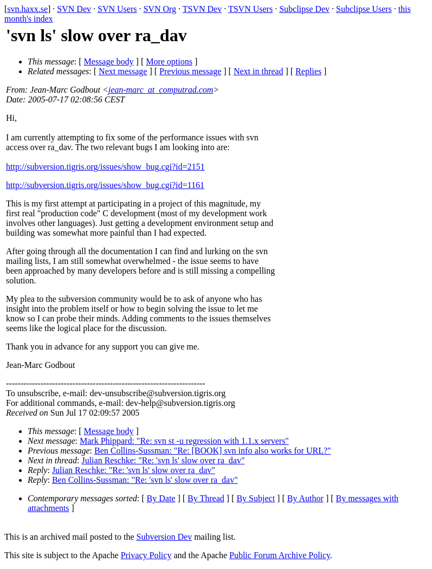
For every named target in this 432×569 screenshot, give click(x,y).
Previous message (190, 71)
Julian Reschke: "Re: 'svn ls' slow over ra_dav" (162, 460)
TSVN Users (250, 9)
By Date (161, 498)
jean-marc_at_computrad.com (161, 89)
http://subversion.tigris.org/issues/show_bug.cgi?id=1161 (105, 185)
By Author (305, 498)
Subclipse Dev (304, 9)
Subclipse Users (364, 9)
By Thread (206, 498)
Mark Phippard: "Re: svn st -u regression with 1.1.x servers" (184, 440)
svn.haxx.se (27, 9)
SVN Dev (74, 9)
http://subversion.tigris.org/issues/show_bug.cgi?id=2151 (105, 166)
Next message (123, 71)
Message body (109, 61)
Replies (308, 71)
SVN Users (117, 9)
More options (169, 61)
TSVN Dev (202, 9)
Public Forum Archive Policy (279, 555)
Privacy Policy (146, 555)
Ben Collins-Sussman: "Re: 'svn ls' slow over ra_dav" (145, 479)
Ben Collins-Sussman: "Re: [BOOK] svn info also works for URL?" (212, 450)
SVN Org (159, 9)
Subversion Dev (164, 536)
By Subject (255, 498)
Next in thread (258, 71)
